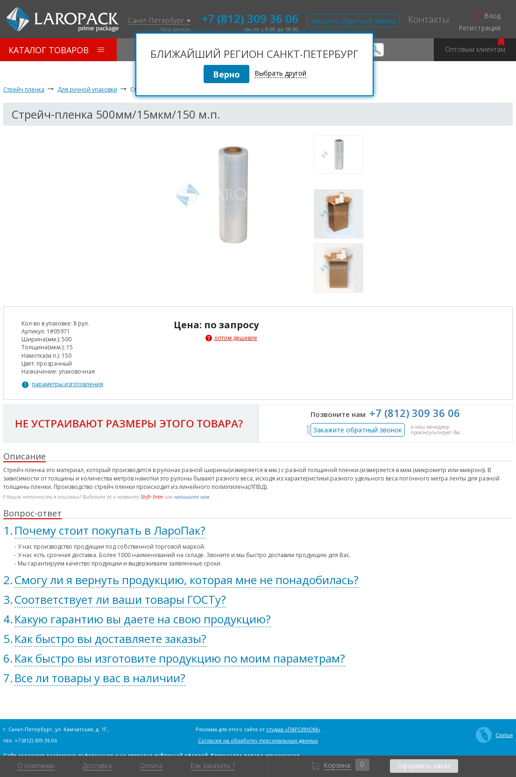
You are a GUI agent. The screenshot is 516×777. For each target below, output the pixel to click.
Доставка (97, 766)
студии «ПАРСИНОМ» (293, 729)
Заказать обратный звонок (353, 20)
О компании (36, 766)
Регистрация (480, 28)
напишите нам (191, 497)
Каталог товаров (56, 50)
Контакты (428, 19)
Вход (487, 16)
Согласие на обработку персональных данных (258, 740)
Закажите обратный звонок (357, 429)
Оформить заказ (424, 765)
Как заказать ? (213, 766)
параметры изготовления (67, 384)
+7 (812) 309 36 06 (250, 18)
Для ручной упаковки (87, 89)
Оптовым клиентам (475, 46)
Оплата (151, 766)
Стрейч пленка (23, 89)
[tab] (258, 530)
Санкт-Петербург (159, 21)
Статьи (494, 735)
